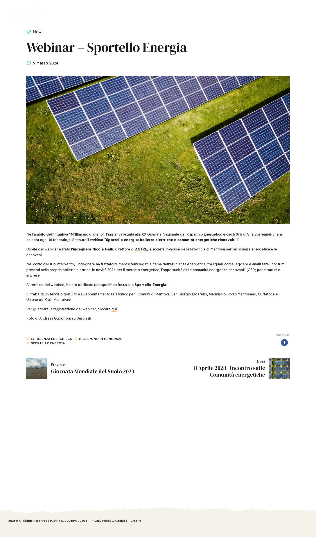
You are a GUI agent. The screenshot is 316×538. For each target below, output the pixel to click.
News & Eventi (142, 10)
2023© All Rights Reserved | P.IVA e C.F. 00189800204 (47, 520)
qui (114, 309)
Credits (136, 520)
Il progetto (69, 10)
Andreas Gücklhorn (55, 318)
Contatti (173, 10)
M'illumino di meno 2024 (100, 338)
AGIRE (141, 249)
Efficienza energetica (51, 338)
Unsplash (84, 318)
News (38, 31)
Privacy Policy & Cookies (109, 520)
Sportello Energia (48, 343)
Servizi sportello (104, 10)
